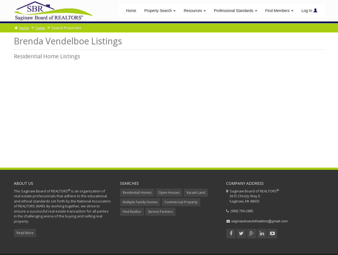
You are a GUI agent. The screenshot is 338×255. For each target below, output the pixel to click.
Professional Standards (235, 11)
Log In (309, 11)
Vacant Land (195, 193)
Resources (195, 11)
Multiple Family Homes (140, 203)
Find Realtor (132, 212)
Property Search (160, 11)
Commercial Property (181, 203)
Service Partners (160, 212)
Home (131, 11)
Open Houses (169, 193)
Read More (25, 233)
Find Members (279, 11)
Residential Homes (137, 193)
